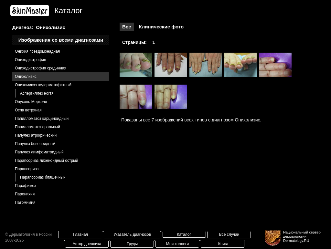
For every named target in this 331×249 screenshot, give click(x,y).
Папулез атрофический (36, 135)
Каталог (184, 234)
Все (126, 26)
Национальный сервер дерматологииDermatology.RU (302, 236)
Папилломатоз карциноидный (42, 118)
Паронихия (25, 194)
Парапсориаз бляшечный (43, 177)
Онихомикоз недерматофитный (43, 85)
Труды (132, 244)
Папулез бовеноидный (35, 143)
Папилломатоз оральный (37, 127)
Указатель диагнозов (132, 234)
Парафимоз (25, 185)
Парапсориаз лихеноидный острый (46, 160)
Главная (80, 234)
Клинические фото (161, 26)
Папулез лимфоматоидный (39, 152)
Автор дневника (87, 244)
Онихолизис (26, 76)
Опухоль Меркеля (31, 101)
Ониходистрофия (30, 59)
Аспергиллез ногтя (37, 93)
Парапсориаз (26, 169)
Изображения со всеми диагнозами (60, 40)
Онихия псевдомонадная (37, 51)
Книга (223, 244)
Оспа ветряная (28, 110)
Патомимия (25, 202)
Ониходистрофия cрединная (40, 68)
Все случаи (229, 234)
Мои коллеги (177, 244)
